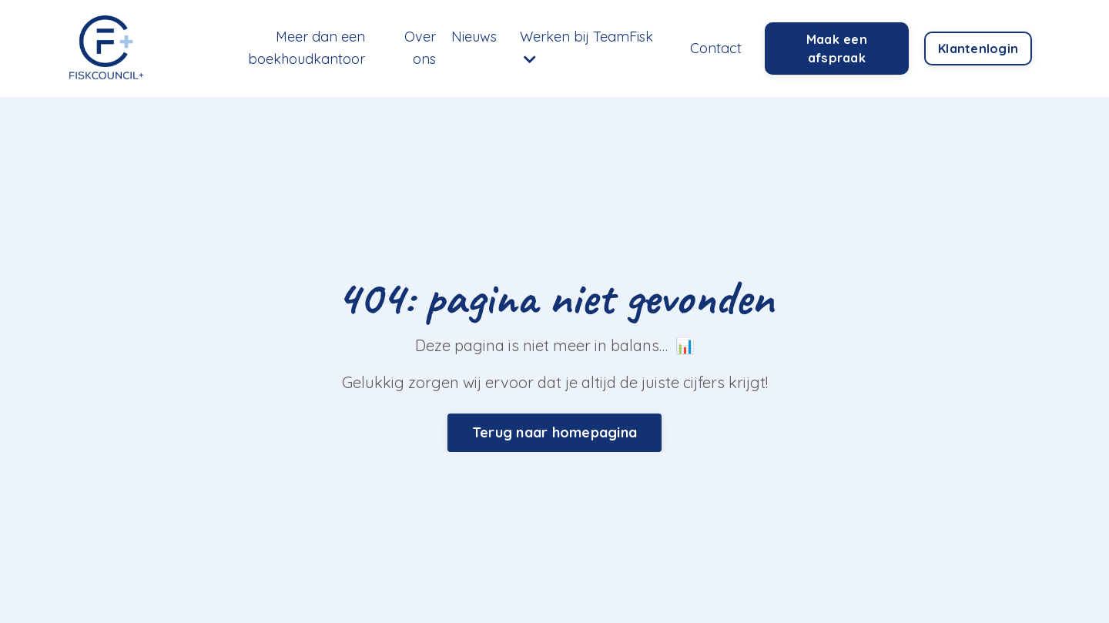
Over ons (420, 48)
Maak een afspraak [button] (836, 48)
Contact (716, 48)
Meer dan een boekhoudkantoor (306, 48)
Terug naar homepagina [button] (554, 432)
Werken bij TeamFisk (586, 47)
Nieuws (474, 36)
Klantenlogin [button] (978, 48)
